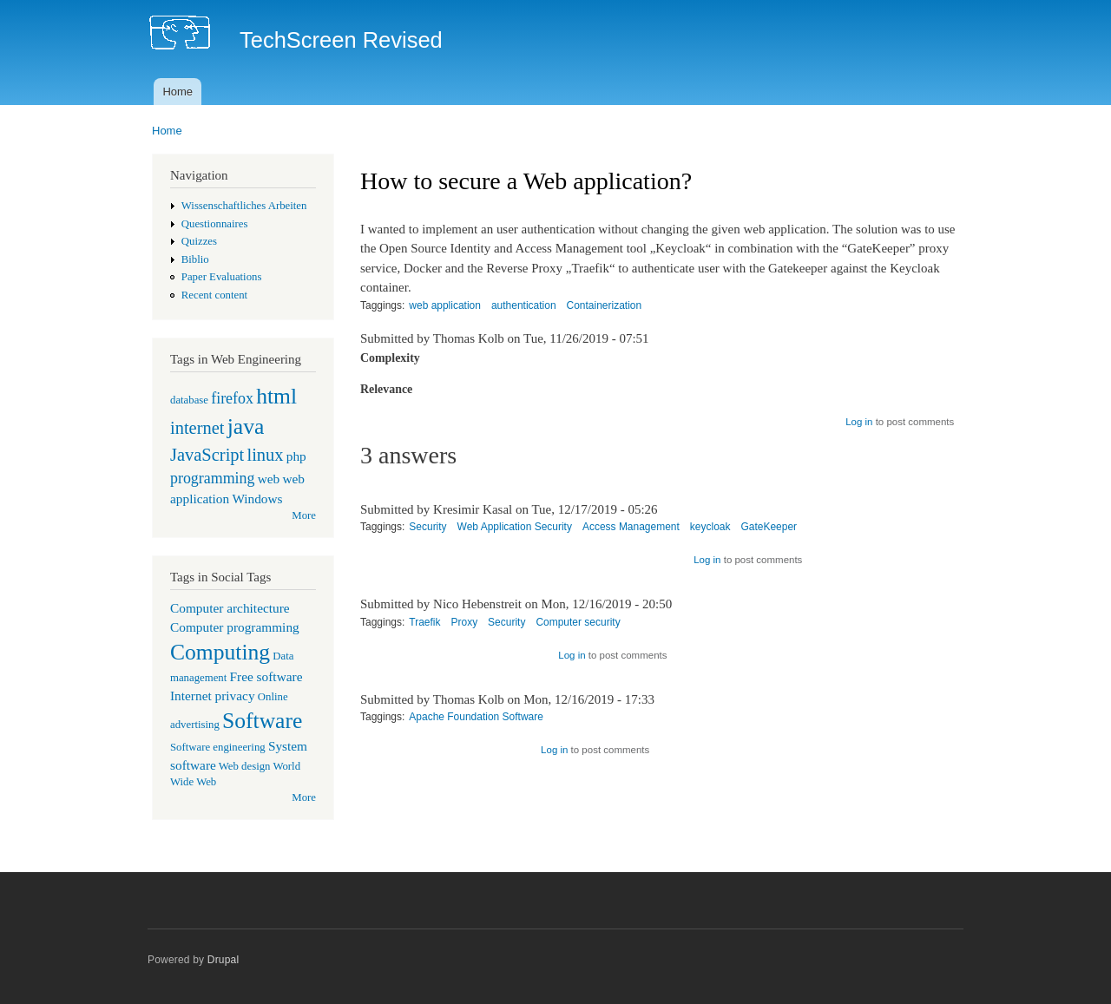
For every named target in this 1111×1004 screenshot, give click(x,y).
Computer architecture (230, 607)
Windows (257, 498)
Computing (220, 652)
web (269, 478)
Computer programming (234, 627)
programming (212, 478)
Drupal (223, 960)
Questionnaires (214, 224)
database (189, 400)
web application (445, 305)
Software (262, 720)
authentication (523, 305)
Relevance (386, 389)
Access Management (631, 527)
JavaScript (207, 454)
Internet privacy (212, 695)
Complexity (390, 357)
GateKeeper (768, 527)
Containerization (604, 305)
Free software (266, 676)
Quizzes (199, 241)
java (246, 426)
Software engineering (218, 747)
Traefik (424, 622)
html (276, 396)
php (296, 456)
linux (265, 454)
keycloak (710, 527)
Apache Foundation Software (476, 717)
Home (177, 91)
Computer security (578, 622)
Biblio (195, 259)
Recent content (214, 295)
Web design (245, 766)
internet (197, 427)
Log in (858, 422)
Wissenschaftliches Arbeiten (244, 206)
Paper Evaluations (221, 277)
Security (427, 527)
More (304, 515)
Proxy (463, 622)
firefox (232, 398)
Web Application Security (514, 527)
